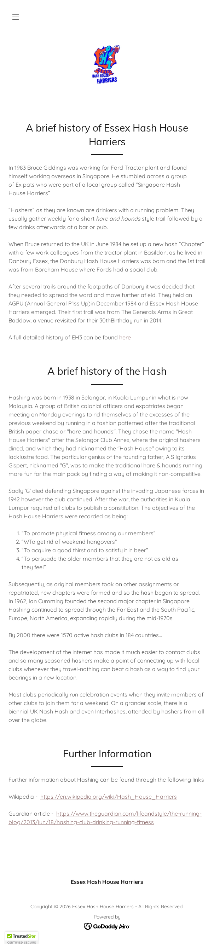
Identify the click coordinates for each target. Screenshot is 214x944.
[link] (107, 64)
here (125, 337)
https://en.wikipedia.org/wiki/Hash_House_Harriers (108, 796)
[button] (15, 17)
